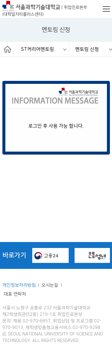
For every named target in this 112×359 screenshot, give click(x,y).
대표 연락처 (15, 294)
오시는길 (50, 285)
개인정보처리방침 (19, 285)
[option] (42, 49)
